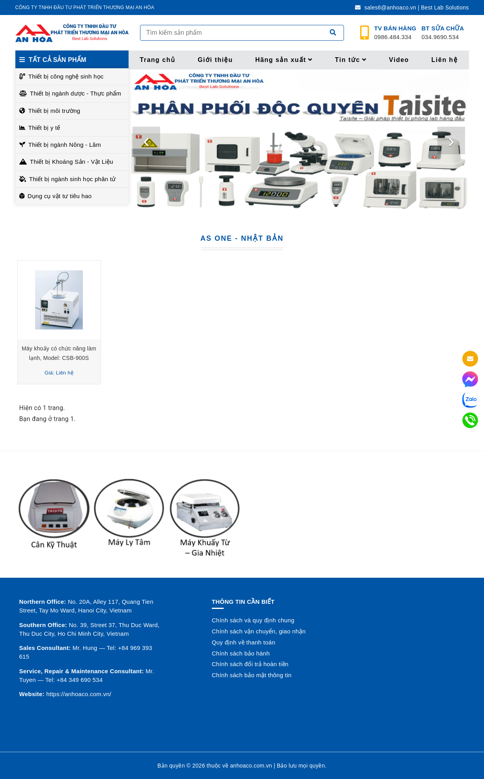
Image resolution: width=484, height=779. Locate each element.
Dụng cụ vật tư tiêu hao (60, 196)
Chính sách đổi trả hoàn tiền (250, 664)
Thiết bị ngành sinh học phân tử (72, 179)
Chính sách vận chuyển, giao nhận (259, 631)
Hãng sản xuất (284, 59)
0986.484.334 (395, 33)
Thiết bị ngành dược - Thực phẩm (75, 93)
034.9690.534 (443, 33)
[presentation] (146, 140)
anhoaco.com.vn (251, 765)
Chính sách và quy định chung (253, 620)
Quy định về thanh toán (243, 642)
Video (399, 59)
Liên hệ (445, 59)
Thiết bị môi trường (54, 110)
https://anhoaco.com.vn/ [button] (78, 694)
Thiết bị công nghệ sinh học (66, 76)
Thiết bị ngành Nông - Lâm (64, 144)
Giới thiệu (215, 59)
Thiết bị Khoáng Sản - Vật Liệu (71, 161)
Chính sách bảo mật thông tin (252, 675)
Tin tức (350, 59)
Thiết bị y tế (44, 127)
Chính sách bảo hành (241, 653)
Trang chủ (157, 59)
